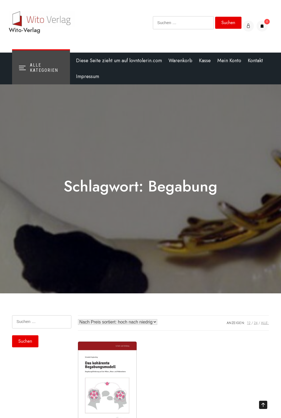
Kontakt (255, 60)
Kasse (205, 60)
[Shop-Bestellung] (117, 322)
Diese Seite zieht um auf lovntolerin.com (119, 60)
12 (249, 322)
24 (256, 322)
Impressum (87, 76)
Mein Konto (229, 60)
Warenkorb (180, 60)
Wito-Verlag (24, 30)
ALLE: (265, 322)
